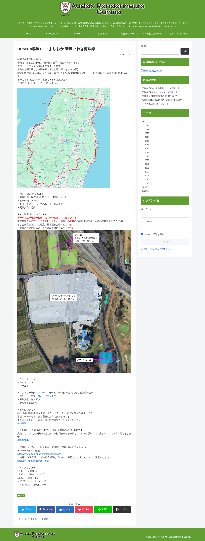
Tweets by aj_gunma (151, 70)
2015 (147, 141)
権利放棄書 (23, 440)
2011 (147, 125)
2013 (147, 133)
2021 (147, 164)
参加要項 (21, 423)
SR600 (145, 187)
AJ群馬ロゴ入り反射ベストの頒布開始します (162, 100)
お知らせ (146, 191)
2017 (147, 148)
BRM (144, 121)
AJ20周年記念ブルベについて (155, 104)
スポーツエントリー (48, 396)
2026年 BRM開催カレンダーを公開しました (161, 92)
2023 (147, 172)
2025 (147, 179)
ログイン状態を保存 (152, 234)
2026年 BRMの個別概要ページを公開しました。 (163, 88)
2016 (147, 144)
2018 (147, 152)
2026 (21, 495)
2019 (147, 156)
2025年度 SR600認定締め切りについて (159, 96)
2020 (147, 160)
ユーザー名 (147, 209)
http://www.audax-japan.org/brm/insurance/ (39, 454)
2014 (147, 137)
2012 (147, 129)
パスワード (147, 221)
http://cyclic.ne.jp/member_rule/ (33, 461)
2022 (147, 168)
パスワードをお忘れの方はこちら (156, 249)
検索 (143, 46)
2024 (147, 175)
